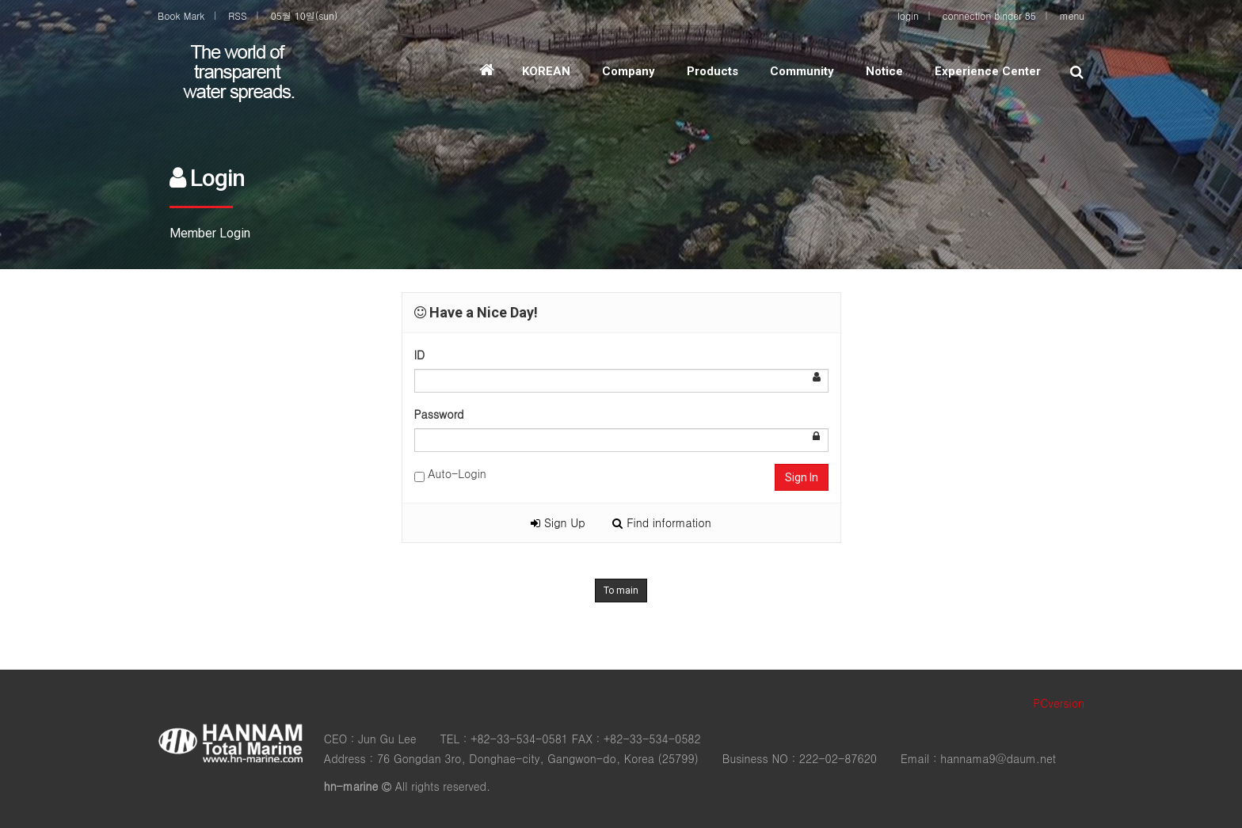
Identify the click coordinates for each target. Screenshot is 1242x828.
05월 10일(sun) (304, 15)
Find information (661, 522)
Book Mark (181, 15)
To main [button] (621, 590)
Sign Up (558, 522)
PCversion (1058, 703)
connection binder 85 (989, 15)
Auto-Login (450, 473)
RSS (237, 15)
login (908, 15)
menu (1072, 15)
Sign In (801, 477)
